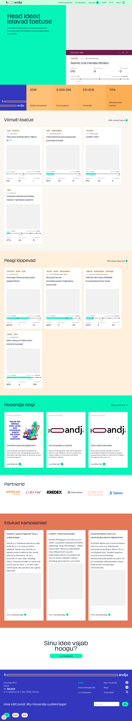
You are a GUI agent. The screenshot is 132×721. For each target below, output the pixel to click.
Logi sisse (94, 2)
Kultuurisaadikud (65, 271)
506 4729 (11, 689)
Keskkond (89, 271)
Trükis (9, 190)
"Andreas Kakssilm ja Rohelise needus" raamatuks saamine (20, 198)
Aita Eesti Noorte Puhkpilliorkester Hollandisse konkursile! (59, 281)
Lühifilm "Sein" (92, 137)
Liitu (125, 704)
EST (111, 3)
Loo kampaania (80, 3)
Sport (48, 130)
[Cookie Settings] (3, 717)
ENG (16, 715)
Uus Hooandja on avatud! (60, 445)
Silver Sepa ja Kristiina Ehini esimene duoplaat (19, 342)
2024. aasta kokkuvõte (101, 445)
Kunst (8, 130)
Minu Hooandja (110, 682)
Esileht (81, 682)
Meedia (18, 271)
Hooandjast (109, 692)
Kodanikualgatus (57, 130)
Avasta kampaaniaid (65, 3)
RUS (24, 715)
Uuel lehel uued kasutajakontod (21, 445)
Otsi (104, 3)
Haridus (55, 271)
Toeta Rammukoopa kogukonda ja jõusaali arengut (61, 138)
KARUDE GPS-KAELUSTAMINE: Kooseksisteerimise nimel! (99, 279)
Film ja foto (74, 58)
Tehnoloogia (109, 271)
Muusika (49, 271)
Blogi (106, 687)
